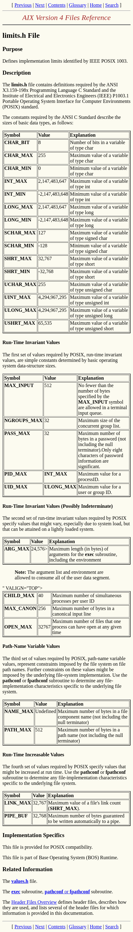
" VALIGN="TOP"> (22, 588)
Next (39, 5)
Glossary (77, 5)
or (67, 891)
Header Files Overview (34, 902)
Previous (23, 5)
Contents (57, 5)
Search (112, 5)
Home (96, 5)
